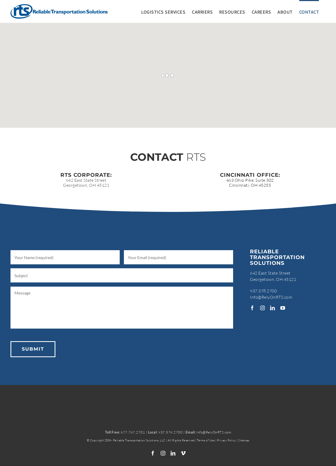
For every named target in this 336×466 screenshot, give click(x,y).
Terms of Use (206, 440)
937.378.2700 (263, 290)
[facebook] (252, 308)
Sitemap (243, 440)
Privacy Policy (227, 440)
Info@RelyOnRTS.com (271, 297)
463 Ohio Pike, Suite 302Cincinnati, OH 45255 (250, 183)
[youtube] (282, 308)
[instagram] (262, 308)
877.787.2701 (133, 432)
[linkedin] (272, 308)
